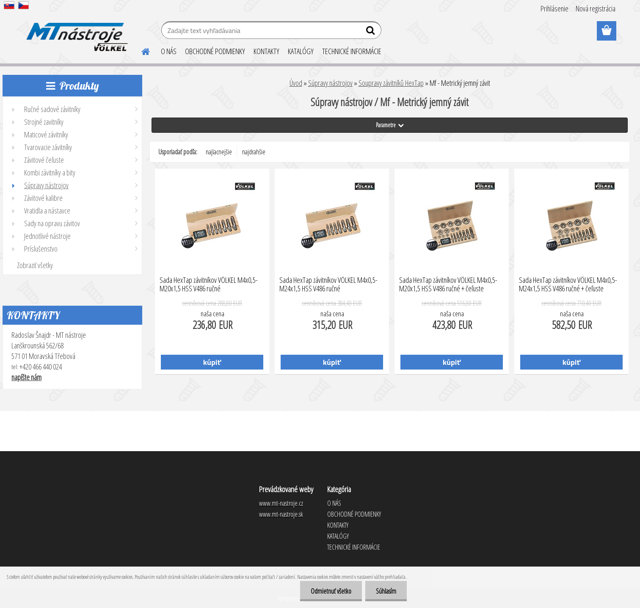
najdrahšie (253, 151)
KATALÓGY (301, 51)
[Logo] (75, 31)
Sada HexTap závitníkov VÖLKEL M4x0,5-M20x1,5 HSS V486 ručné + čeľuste (448, 284)
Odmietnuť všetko (331, 591)
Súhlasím (386, 591)
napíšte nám (26, 377)
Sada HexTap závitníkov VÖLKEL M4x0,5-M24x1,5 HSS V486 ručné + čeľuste (568, 284)
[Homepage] (140, 50)
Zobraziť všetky (35, 265)
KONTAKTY (266, 51)
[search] (371, 32)
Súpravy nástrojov (330, 83)
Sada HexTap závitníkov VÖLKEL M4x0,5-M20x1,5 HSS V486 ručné (209, 284)
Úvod (296, 83)
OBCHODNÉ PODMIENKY (215, 51)
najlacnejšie (219, 151)
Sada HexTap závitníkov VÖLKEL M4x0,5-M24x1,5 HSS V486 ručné (328, 284)
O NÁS (169, 51)
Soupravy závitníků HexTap (391, 83)
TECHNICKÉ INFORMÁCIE (351, 51)
